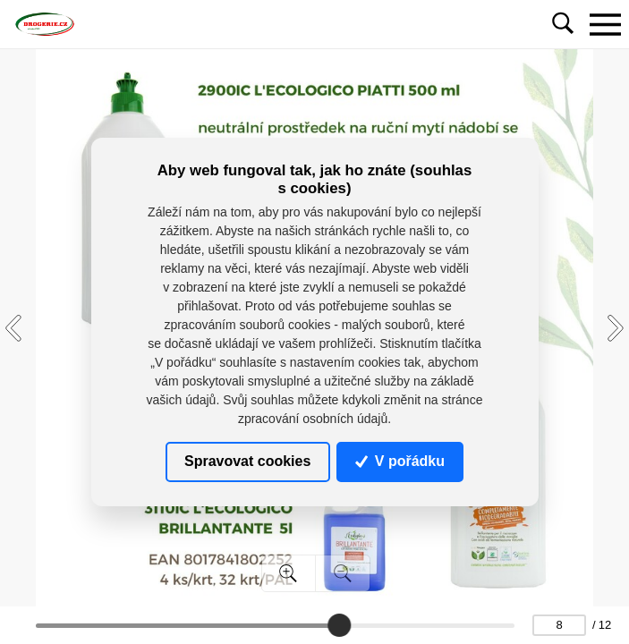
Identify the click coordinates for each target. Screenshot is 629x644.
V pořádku (400, 461)
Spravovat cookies (247, 461)
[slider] (339, 625)
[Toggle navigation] (605, 24)
